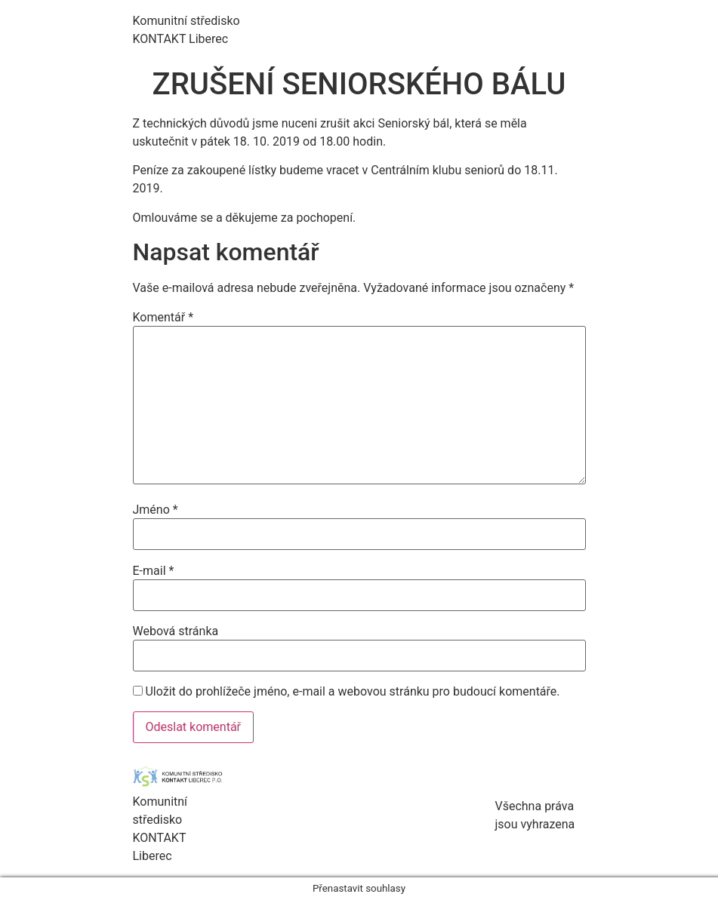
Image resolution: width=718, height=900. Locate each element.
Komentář (163, 318)
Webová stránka (176, 631)
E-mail (153, 571)
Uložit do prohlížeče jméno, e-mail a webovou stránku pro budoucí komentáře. (352, 692)
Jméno (155, 510)
